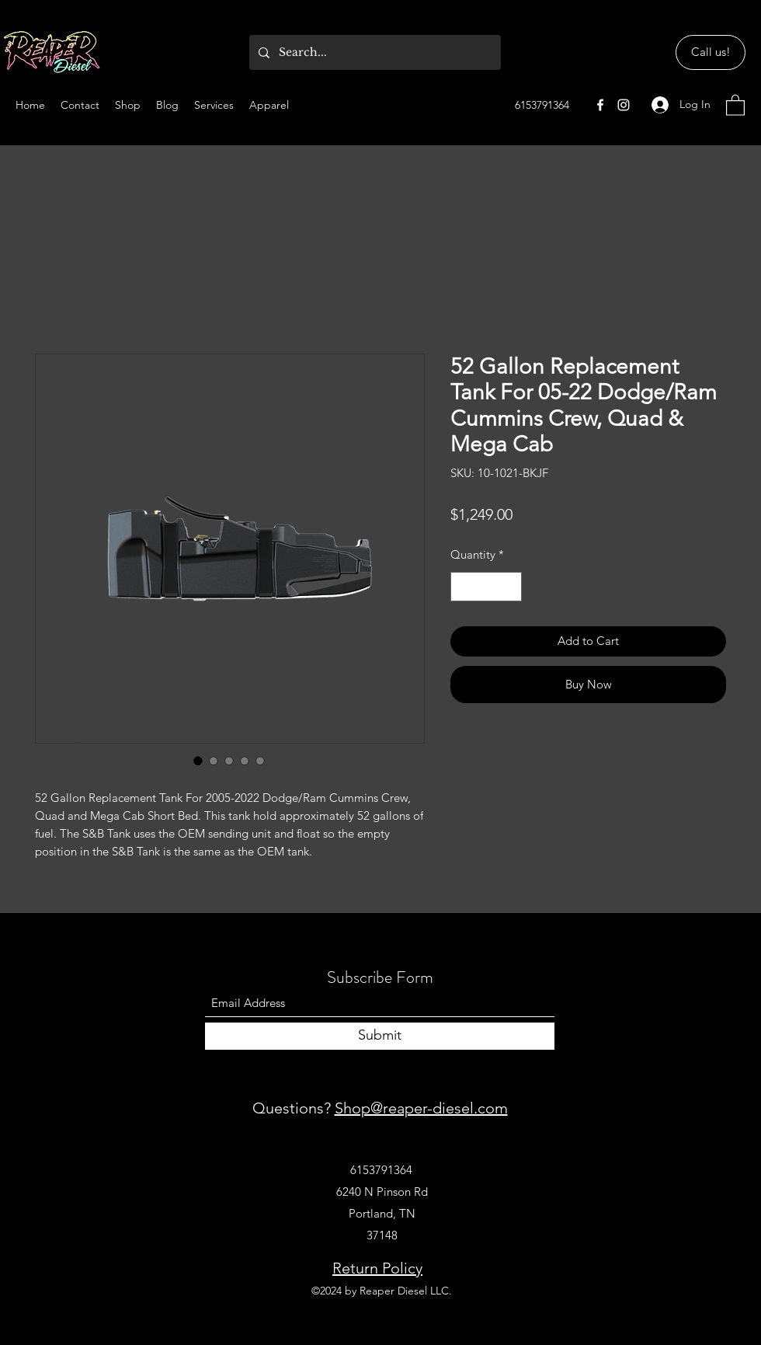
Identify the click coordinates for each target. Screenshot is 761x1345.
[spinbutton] (486, 587)
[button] (735, 104)
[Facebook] (600, 105)
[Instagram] (623, 105)
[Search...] (373, 52)
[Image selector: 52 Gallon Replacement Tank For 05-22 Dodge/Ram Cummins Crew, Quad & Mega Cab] (198, 760)
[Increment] (509, 587)
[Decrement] (463, 587)
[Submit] (379, 1036)
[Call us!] (710, 52)
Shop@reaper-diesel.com (421, 1108)
